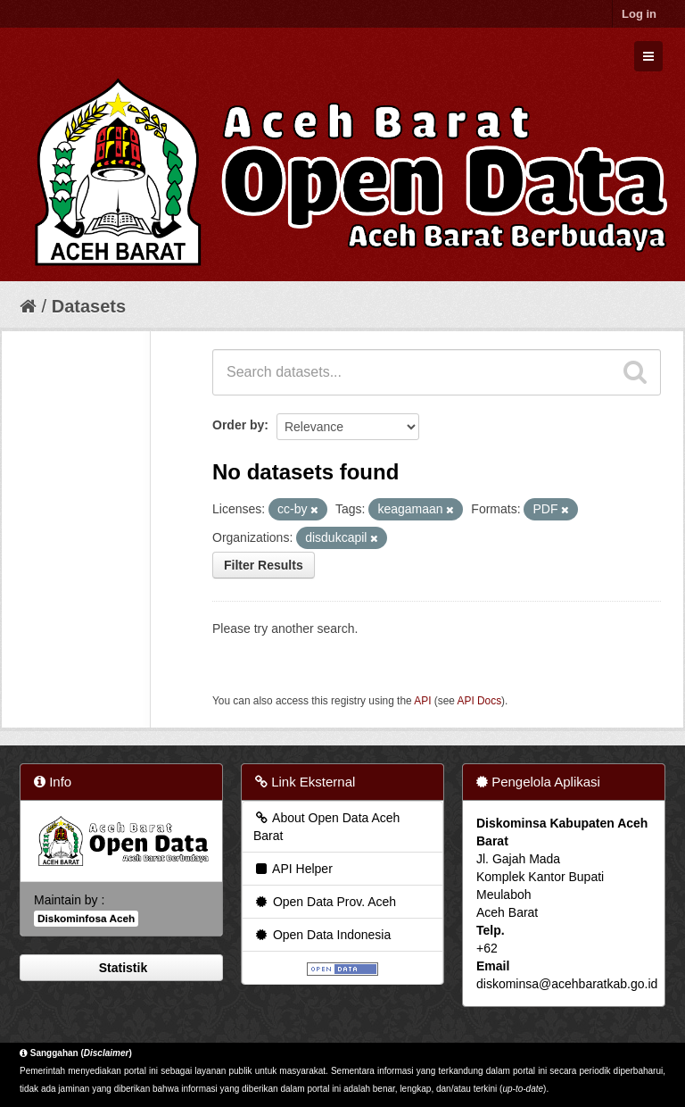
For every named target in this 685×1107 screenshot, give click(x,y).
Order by (238, 425)
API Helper (293, 868)
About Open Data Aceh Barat (326, 827)
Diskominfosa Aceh (86, 918)
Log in (639, 14)
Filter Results (263, 565)
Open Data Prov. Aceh (324, 902)
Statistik (121, 968)
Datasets (89, 306)
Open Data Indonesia (322, 935)
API (422, 701)
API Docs (480, 701)
